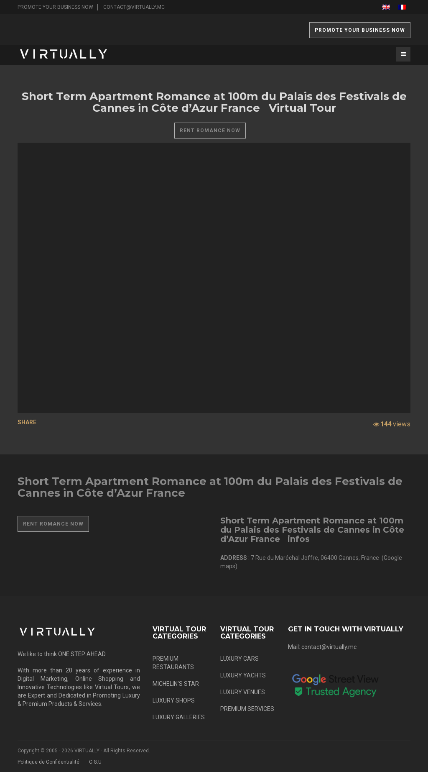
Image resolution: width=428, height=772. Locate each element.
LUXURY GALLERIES (179, 717)
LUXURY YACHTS (243, 675)
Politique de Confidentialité (48, 762)
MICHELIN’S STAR (176, 683)
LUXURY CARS (239, 658)
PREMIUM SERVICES (247, 708)
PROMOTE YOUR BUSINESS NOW (55, 7)
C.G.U (95, 762)
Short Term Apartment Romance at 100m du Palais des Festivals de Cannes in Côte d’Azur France (210, 487)
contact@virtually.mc (134, 7)
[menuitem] (386, 7)
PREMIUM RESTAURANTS (173, 662)
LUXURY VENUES (242, 692)
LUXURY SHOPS (174, 700)
